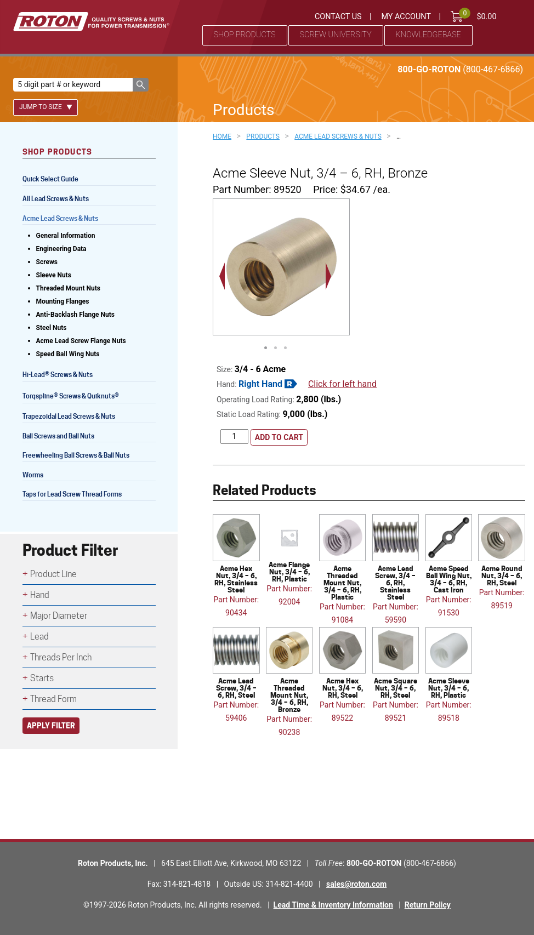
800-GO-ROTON (460, 69)
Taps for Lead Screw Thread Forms (72, 494)
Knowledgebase (428, 34)
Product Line (53, 574)
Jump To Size (45, 107)
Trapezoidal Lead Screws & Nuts (68, 416)
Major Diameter (58, 616)
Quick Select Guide (50, 179)
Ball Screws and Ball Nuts (58, 436)
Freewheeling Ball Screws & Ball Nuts (75, 455)
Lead (39, 636)
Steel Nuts (51, 328)
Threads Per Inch (61, 657)
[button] (141, 85)
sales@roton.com (356, 884)
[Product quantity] (234, 436)
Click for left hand (342, 384)
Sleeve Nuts (53, 275)
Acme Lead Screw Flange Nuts (81, 341)
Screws (47, 262)
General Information (65, 236)
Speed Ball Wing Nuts (68, 354)
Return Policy (428, 904)
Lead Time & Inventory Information (333, 904)
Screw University (336, 34)
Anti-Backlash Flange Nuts (75, 314)
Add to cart (279, 437)
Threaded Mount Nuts (68, 288)
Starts (42, 678)
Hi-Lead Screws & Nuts (57, 375)
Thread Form (53, 699)
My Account (406, 16)
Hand (39, 595)
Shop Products (245, 34)
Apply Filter (51, 725)
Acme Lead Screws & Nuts (60, 218)
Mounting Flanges (62, 301)
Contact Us (338, 16)
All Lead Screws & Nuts (55, 199)
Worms (32, 475)
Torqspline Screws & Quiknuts (71, 397)
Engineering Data (61, 249)
